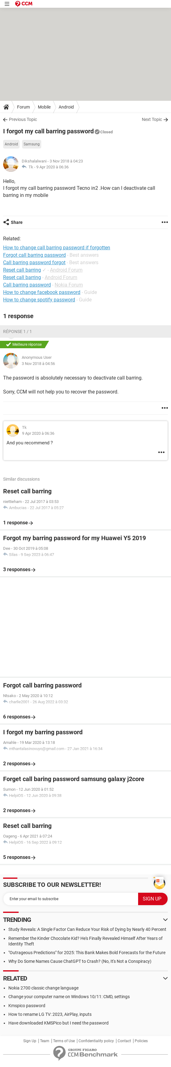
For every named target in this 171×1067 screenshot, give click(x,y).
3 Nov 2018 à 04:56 (38, 363)
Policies (141, 1041)
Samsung (32, 144)
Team (44, 1041)
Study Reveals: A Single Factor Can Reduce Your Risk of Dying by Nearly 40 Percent (87, 929)
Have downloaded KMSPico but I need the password (58, 1022)
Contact (124, 1041)
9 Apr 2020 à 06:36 (52, 167)
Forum (23, 106)
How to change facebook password (41, 292)
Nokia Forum (69, 285)
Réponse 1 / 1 (17, 331)
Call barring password (27, 285)
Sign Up (29, 1041)
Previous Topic (23, 119)
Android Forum (66, 270)
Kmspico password (26, 1005)
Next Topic (152, 119)
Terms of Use (64, 1041)
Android (66, 106)
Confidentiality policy (96, 1041)
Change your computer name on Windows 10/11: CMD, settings (69, 996)
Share (17, 222)
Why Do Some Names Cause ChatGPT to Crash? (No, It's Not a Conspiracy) (79, 961)
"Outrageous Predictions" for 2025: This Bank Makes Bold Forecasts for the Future (86, 952)
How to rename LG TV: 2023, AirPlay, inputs (50, 1014)
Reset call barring (22, 270)
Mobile (44, 106)
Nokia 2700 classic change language (43, 987)
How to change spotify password (39, 300)
